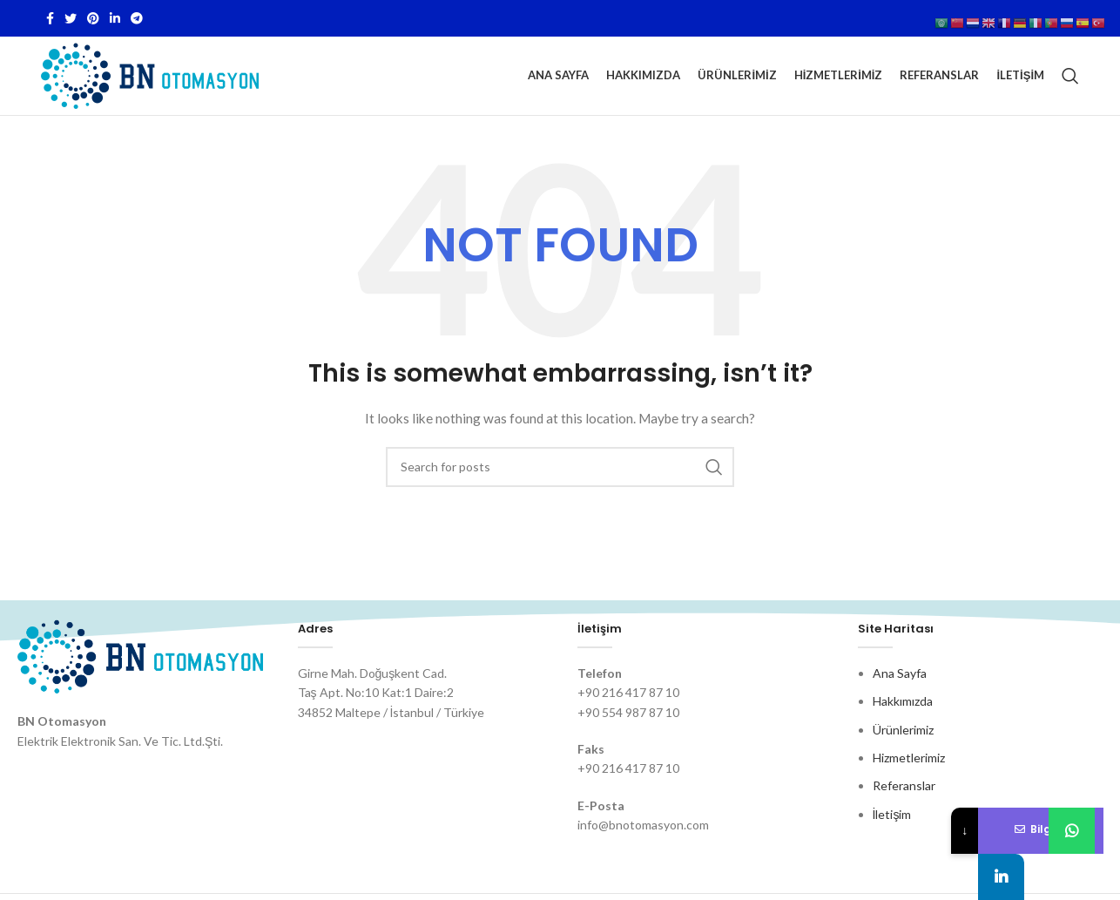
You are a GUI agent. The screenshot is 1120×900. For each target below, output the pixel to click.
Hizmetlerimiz (909, 757)
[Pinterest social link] (93, 18)
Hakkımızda (903, 701)
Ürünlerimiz (903, 729)
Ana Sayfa (900, 673)
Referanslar (904, 785)
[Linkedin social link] (115, 18)
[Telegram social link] (136, 18)
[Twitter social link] (70, 18)
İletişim (892, 814)
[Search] (1070, 75)
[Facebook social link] (50, 18)
